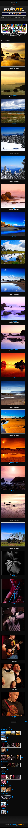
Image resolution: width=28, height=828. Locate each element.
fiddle (14, 603)
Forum (2, 17)
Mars (14, 434)
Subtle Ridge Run (14, 151)
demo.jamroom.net (13, 824)
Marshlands (14, 123)
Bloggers (7, 17)
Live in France (14, 576)
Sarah (14, 208)
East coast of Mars (14, 462)
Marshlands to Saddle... (14, 264)
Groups (15, 17)
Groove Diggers (4, 793)
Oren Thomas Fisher (5, 800)
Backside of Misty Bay (14, 349)
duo (14, 688)
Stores (11, 17)
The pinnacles (14, 490)
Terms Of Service (4, 820)
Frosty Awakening (13, 95)
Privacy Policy (11, 820)
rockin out (14, 660)
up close (14, 716)
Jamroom (18, 825)
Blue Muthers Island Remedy (7, 785)
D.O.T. (2, 753)
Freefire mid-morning (14, 377)
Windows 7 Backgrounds (14, 68)
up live (14, 631)
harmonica (14, 575)
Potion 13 (3, 773)
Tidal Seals (14, 236)
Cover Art (3, 808)
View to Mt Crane (14, 180)
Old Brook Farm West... (14, 547)
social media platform (10, 825)
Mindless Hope (4, 761)
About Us (16, 820)
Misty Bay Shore (14, 321)
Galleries (20, 17)
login (24, 17)
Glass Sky (14, 67)
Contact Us (22, 820)
